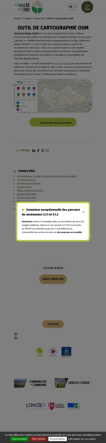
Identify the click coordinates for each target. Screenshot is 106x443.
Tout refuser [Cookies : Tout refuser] (38, 438)
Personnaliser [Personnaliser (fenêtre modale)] (57, 438)
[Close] (83, 212)
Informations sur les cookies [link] (82, 439)
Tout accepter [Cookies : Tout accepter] (19, 438)
